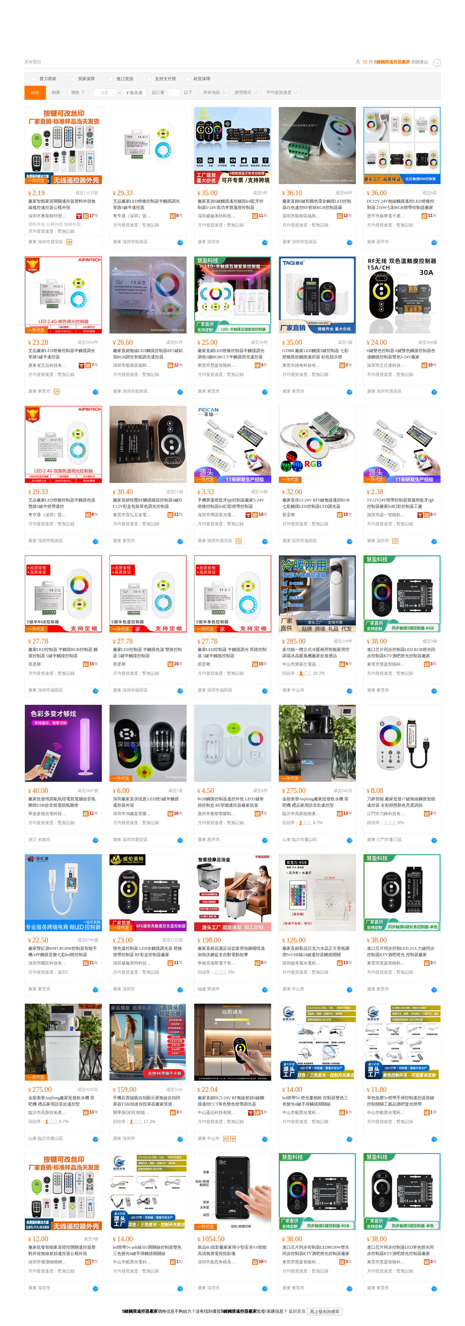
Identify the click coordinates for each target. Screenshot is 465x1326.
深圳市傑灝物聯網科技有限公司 (47, 1262)
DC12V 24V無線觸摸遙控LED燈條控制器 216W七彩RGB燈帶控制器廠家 (400, 204)
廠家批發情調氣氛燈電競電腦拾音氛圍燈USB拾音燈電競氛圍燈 (62, 802)
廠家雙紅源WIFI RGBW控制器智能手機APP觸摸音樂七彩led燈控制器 (62, 951)
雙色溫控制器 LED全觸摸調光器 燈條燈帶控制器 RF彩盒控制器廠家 (147, 951)
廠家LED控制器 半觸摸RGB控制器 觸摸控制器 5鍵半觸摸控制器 (63, 652)
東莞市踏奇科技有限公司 (301, 365)
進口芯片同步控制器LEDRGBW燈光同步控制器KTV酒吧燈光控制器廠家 (316, 1250)
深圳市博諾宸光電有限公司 (217, 514)
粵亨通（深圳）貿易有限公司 (132, 215)
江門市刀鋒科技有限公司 (386, 813)
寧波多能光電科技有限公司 (47, 813)
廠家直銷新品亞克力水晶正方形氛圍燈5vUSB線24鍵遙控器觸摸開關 (316, 951)
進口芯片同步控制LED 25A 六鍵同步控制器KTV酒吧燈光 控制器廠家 (401, 951)
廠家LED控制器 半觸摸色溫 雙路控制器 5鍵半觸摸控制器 (147, 652)
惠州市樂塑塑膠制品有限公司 (217, 813)
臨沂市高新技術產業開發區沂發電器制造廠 (301, 813)
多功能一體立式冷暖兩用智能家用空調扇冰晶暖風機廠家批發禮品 (316, 652)
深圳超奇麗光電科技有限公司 (301, 963)
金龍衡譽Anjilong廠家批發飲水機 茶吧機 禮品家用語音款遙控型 (315, 802)
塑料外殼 (36, 224)
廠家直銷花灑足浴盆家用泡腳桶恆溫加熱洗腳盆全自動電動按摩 (231, 951)
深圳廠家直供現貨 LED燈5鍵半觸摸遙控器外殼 (146, 802)
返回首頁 (297, 1311)
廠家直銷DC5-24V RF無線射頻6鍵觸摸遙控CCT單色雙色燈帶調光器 (231, 1101)
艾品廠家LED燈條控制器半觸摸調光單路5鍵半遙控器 (146, 204)
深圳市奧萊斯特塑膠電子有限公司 (47, 215)
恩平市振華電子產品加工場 (386, 215)
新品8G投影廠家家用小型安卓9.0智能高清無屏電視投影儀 (232, 1250)
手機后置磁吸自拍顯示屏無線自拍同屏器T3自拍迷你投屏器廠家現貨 (146, 1101)
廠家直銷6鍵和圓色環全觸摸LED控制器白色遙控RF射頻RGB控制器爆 (316, 204)
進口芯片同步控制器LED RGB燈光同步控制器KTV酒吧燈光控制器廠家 (401, 652)
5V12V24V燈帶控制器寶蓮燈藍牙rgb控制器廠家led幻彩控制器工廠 (400, 503)
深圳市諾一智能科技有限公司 (386, 514)
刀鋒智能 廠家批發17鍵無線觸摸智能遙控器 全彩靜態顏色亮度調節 (401, 802)
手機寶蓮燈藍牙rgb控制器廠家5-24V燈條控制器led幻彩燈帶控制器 (231, 503)
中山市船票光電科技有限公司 (301, 1112)
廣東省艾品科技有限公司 (47, 365)
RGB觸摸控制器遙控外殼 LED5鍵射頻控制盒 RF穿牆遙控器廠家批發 (231, 802)
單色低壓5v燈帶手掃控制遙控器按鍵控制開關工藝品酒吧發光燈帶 (400, 1101)
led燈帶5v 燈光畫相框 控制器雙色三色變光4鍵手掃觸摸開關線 (315, 1101)
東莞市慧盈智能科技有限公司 (217, 365)
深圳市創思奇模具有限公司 (217, 1262)
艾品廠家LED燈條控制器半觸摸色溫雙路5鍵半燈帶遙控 (61, 503)
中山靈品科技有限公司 (217, 1112)
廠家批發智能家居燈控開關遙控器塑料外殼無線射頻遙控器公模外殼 (62, 1250)
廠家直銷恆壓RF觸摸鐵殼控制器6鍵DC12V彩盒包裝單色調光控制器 (147, 503)
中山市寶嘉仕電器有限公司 (301, 664)
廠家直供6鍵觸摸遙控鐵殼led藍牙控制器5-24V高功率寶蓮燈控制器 (231, 204)
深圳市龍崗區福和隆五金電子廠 (301, 215)
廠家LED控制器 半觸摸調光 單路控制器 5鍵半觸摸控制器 (232, 652)
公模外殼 (54, 224)
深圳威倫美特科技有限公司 (217, 215)
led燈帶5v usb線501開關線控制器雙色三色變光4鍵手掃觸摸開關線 (147, 1250)
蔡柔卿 (288, 514)
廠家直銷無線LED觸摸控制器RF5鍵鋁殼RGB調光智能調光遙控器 (148, 353)
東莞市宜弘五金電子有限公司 (132, 514)
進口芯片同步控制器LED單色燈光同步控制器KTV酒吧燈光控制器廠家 (400, 1250)
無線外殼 (72, 224)
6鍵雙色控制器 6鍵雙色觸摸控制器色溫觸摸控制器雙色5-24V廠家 (401, 353)
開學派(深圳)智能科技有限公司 (132, 1112)
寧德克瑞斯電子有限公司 (217, 963)
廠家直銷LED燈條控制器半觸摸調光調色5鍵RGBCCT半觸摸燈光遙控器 (231, 353)
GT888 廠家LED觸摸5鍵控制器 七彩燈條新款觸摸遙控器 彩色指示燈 (315, 353)
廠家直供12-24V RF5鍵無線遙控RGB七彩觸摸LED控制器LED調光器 (316, 503)
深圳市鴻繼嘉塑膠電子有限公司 (132, 813)
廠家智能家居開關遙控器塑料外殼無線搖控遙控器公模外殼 (62, 204)
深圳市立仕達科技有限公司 (386, 365)
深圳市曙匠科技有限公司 (47, 963)
